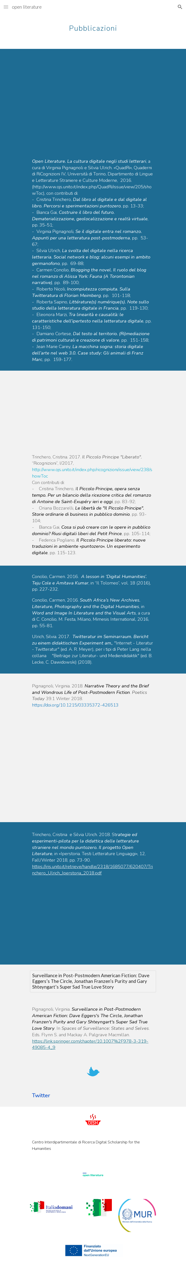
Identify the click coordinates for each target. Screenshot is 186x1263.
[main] (93, 26)
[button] (6, 7)
